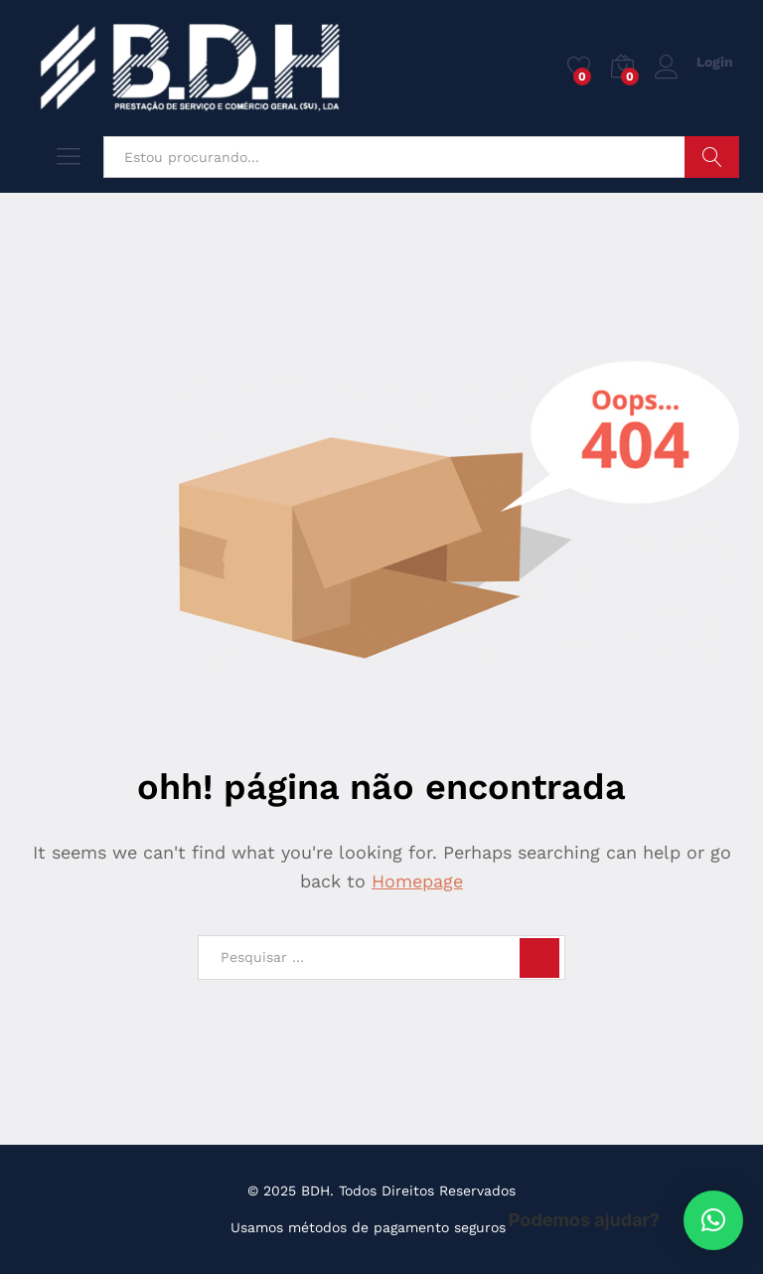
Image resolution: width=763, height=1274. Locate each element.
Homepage (417, 881)
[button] (713, 1220)
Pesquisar (712, 157)
